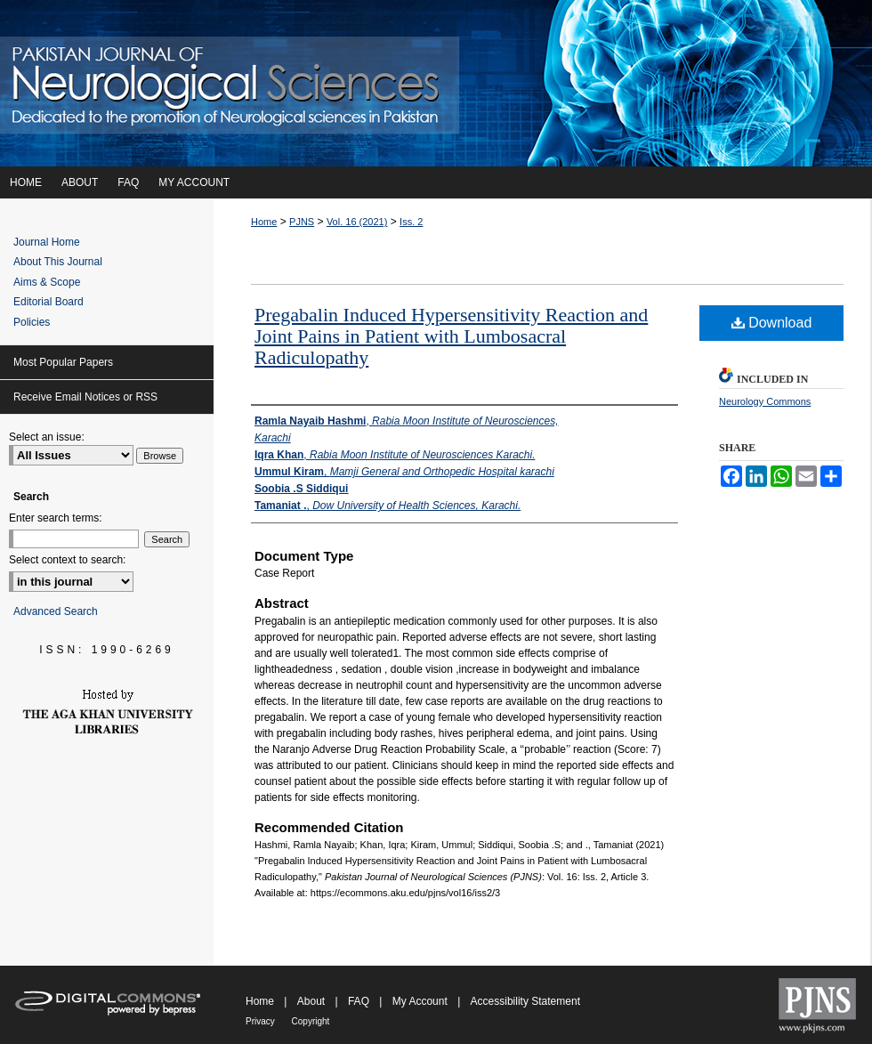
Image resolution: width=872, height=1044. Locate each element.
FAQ (360, 1001)
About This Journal (57, 261)
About (312, 1001)
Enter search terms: (55, 518)
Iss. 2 (411, 221)
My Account (421, 1001)
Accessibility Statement (525, 1001)
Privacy (262, 1021)
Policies (31, 322)
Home (264, 221)
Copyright (311, 1021)
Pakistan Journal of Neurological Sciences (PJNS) (436, 83)
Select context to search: (67, 560)
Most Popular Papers (63, 362)
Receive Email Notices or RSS (85, 397)
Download (771, 322)
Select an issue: (47, 437)
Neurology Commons (765, 401)
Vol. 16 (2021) (357, 221)
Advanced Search (55, 611)
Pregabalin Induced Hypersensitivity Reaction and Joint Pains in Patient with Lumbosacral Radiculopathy (451, 335)
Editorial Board (48, 301)
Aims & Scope (46, 282)
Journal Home (46, 242)
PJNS (301, 221)
